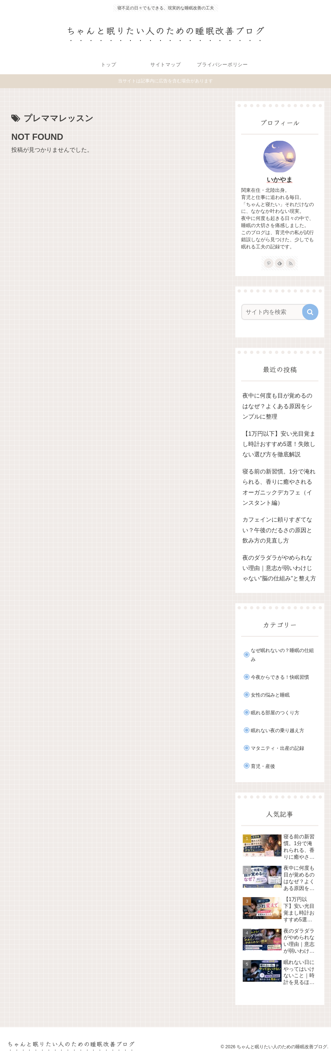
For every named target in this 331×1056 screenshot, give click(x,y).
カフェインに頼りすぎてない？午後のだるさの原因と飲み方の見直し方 (277, 530)
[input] (276, 312)
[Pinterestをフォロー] (268, 263)
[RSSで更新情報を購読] (290, 263)
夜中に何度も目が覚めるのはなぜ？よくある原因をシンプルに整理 (277, 406)
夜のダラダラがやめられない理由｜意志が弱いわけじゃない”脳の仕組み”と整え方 (279, 568)
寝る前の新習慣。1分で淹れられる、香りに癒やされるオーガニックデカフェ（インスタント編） (278, 487)
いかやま (280, 179)
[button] (310, 312)
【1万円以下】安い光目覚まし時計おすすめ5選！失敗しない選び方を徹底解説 (278, 444)
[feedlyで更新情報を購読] (279, 263)
